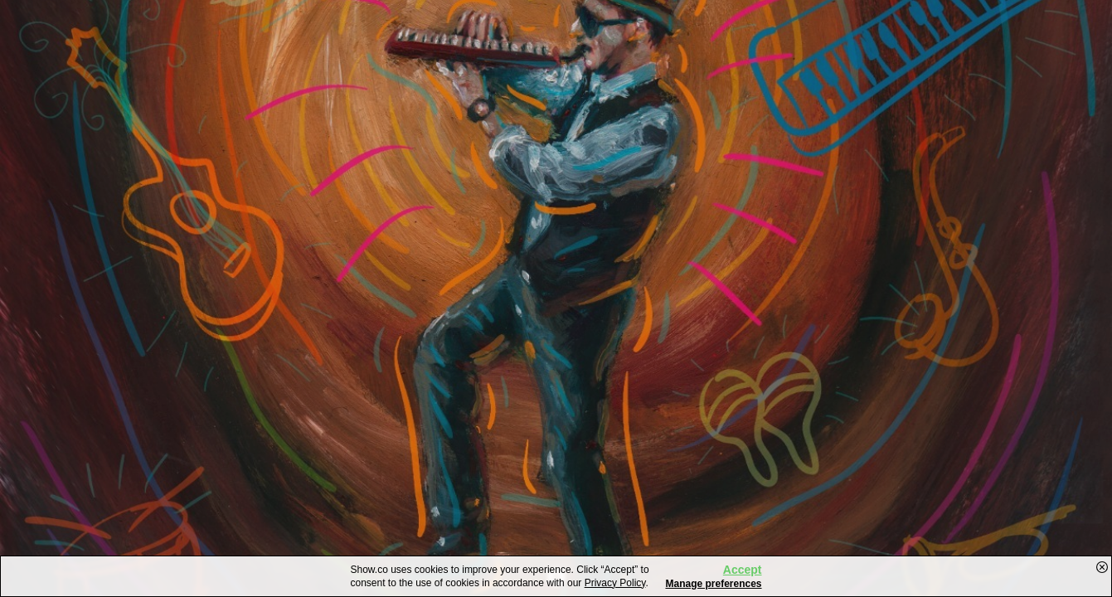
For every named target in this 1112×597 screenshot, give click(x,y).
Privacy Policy (615, 583)
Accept (742, 569)
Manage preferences (713, 584)
